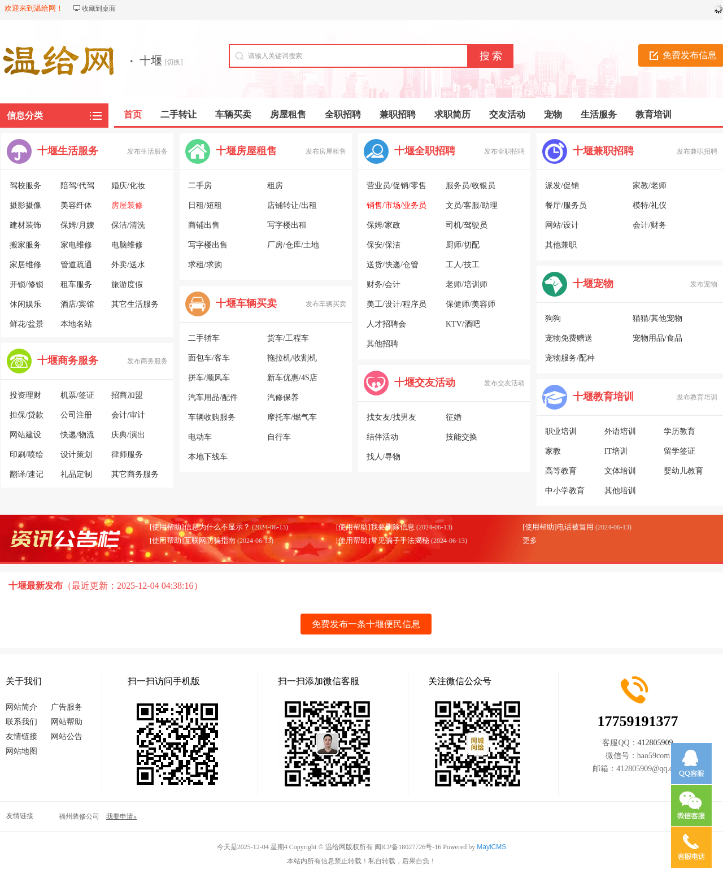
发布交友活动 (504, 383)
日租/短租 (205, 205)
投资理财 (25, 395)
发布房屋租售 (326, 151)
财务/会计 (383, 284)
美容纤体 (76, 205)
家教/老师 (650, 185)
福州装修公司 (79, 816)
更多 (529, 540)
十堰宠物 (593, 283)
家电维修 (76, 245)
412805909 (655, 742)
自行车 (279, 437)
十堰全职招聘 (424, 151)
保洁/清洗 (128, 225)
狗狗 (553, 318)
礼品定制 (76, 474)
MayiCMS (491, 847)
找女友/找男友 (391, 417)
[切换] (174, 62)
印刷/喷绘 (26, 454)
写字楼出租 (287, 225)
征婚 (453, 417)
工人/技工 (463, 264)
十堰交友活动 (424, 382)
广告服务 (66, 707)
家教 (553, 451)
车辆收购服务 (212, 417)
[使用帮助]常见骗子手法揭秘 (382, 540)
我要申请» (121, 816)
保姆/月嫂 (77, 225)
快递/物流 (77, 435)
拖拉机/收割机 (292, 358)
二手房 (200, 185)
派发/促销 (562, 185)
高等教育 (561, 471)
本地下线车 (208, 457)
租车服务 (76, 284)
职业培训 (561, 431)
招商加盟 (127, 395)
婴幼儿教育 (683, 471)
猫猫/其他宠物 (657, 318)
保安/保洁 (383, 245)
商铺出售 (204, 225)
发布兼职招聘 (697, 151)
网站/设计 (562, 225)
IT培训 (616, 451)
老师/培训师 (466, 284)
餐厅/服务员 (566, 205)
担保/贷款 (26, 415)
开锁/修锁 (26, 284)
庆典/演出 (128, 435)
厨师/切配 (463, 245)
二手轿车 (204, 338)
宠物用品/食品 (657, 338)
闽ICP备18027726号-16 (408, 847)
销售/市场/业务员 (396, 205)
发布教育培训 (697, 397)
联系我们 (21, 722)
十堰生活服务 (67, 151)
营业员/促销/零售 (396, 185)
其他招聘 (382, 344)
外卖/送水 (128, 264)
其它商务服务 (135, 474)
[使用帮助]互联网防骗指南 (193, 540)
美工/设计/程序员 (396, 304)
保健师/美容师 (470, 304)
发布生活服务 (147, 151)
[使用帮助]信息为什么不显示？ (200, 527)
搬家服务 (25, 245)
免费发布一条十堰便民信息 (366, 624)
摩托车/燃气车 (292, 417)
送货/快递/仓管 (393, 264)
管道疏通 (76, 264)
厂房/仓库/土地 (293, 245)
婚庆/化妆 (128, 185)
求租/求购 (205, 264)
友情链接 (21, 736)
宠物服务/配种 (570, 358)
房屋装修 (127, 205)
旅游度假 (127, 284)
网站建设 (25, 435)
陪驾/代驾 (77, 185)
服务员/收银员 (470, 185)
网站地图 (21, 751)
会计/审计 (128, 415)
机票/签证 (77, 395)
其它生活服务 (135, 304)
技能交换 (461, 437)
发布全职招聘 (504, 151)
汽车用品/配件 (213, 397)
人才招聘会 (386, 324)
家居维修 (25, 264)
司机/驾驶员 (466, 225)
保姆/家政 (383, 225)
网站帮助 (66, 722)
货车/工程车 (288, 338)
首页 (133, 114)
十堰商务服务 (67, 360)
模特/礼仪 (650, 205)
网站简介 (21, 707)
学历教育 (679, 431)
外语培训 (620, 431)
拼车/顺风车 (209, 377)
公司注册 (76, 415)
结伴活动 (382, 437)
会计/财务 (650, 225)
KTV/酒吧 (463, 324)
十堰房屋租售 (246, 151)
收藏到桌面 (99, 8)
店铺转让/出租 (292, 205)
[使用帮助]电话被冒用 (558, 527)
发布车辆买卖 (326, 304)
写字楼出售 (208, 245)
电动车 (200, 437)
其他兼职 (561, 245)
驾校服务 (25, 185)
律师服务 (127, 454)
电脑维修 (127, 245)
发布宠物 (703, 284)
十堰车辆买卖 (246, 303)
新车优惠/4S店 (292, 377)
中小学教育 (565, 490)
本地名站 (76, 324)
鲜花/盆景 (26, 324)
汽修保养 (283, 397)
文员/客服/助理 (472, 205)
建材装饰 (25, 225)
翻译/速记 (26, 474)
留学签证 (679, 451)
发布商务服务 (147, 361)
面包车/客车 (209, 358)
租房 (275, 185)
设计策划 (76, 454)
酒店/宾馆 (77, 304)
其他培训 (620, 490)
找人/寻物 (383, 457)
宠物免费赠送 (569, 338)
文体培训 (620, 471)
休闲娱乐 (25, 304)
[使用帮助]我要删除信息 (375, 527)
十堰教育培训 (603, 396)
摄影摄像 (25, 205)
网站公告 (66, 736)
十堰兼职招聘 (603, 151)
